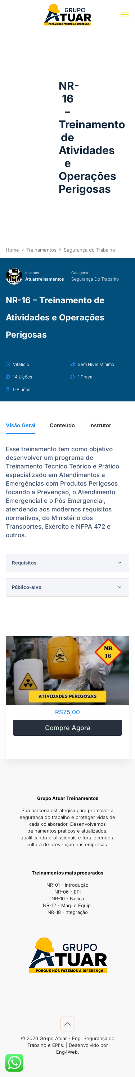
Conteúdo (62, 426)
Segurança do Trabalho (95, 279)
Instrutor (32, 273)
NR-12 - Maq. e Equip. (67, 905)
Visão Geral (20, 426)
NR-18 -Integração (68, 912)
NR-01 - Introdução (67, 885)
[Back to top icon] (67, 1023)
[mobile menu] (125, 14)
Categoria (79, 273)
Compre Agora (67, 727)
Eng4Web (67, 1052)
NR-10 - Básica (67, 898)
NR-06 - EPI (67, 892)
